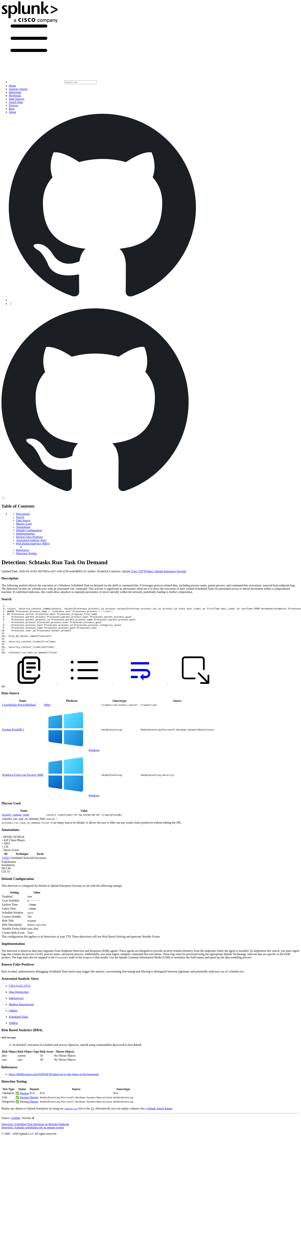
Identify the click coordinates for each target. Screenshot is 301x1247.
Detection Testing (26, 553)
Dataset (34, 1107)
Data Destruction (19, 1001)
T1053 (6, 867)
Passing (24, 1103)
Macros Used (24, 523)
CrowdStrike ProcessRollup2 (19, 714)
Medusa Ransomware (21, 1014)
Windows (94, 760)
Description (23, 513)
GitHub (15, 1127)
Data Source (23, 520)
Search (20, 517)
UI (92, 1118)
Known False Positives (29, 536)
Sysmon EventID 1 (13, 739)
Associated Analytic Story (31, 540)
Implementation (25, 533)
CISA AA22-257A (20, 995)
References (22, 550)
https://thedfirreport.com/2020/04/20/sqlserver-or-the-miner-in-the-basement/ (54, 1084)
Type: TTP (137, 571)
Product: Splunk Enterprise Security (165, 571)
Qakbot (13, 1020)
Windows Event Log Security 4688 (22, 784)
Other (47, 714)
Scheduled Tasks (18, 1026)
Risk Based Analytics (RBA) (33, 543)
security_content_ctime (15, 824)
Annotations (23, 527)
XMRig (13, 1032)
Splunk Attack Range (159, 1118)
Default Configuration (29, 530)
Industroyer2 (16, 1008)
